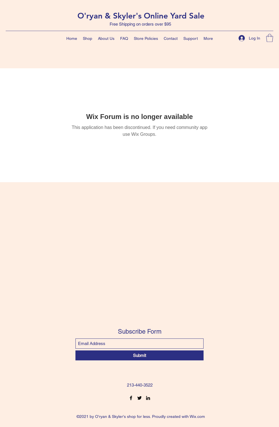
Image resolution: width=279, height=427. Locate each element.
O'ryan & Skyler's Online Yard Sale (140, 15)
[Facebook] (131, 398)
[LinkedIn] (148, 398)
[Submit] (139, 355)
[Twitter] (139, 398)
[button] (269, 38)
